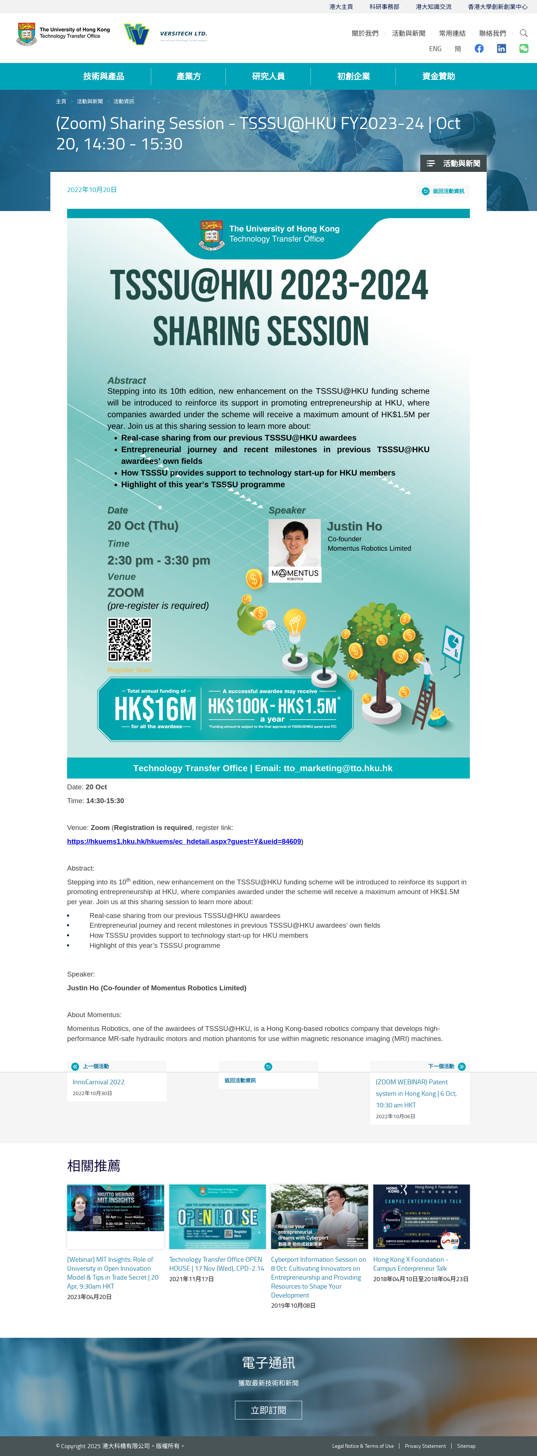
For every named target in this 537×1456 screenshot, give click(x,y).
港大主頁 (341, 7)
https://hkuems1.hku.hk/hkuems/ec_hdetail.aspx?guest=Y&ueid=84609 (184, 841)
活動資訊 (123, 101)
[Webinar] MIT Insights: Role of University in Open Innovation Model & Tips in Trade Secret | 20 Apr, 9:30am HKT (112, 1272)
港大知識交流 (434, 7)
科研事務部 (384, 7)
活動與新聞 (90, 101)
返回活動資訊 (448, 191)
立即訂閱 (268, 1410)
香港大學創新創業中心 (498, 7)
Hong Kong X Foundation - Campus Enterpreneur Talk (411, 1264)
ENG (435, 48)
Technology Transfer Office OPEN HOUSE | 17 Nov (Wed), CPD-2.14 (216, 1264)
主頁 (61, 101)
